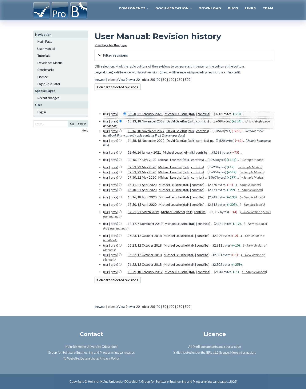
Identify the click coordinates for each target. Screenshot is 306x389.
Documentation (173, 12)
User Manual (46, 48)
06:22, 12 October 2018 (145, 255)
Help (85, 130)
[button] (184, 55)
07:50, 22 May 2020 (142, 177)
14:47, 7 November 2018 (145, 224)
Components (134, 12)
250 (179, 79)
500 (187, 79)
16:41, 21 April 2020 (142, 185)
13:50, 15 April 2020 (142, 204)
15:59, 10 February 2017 (145, 272)
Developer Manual (50, 63)
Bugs (233, 12)
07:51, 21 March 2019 (143, 212)
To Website (71, 358)
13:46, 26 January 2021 (144, 152)
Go (72, 123)
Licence (42, 77)
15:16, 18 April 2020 (142, 197)
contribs (203, 114)
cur (106, 121)
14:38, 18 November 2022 (146, 140)
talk (192, 114)
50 (164, 79)
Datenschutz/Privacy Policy (99, 358)
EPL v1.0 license (217, 352)
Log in (41, 112)
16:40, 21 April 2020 (142, 190)
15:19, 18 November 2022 (146, 121)
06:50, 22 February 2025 (145, 114)
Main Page (44, 41)
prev (114, 114)
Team (268, 12)
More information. (243, 352)
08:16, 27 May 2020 (142, 160)
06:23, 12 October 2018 (145, 236)
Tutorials (43, 55)
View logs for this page (111, 45)
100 (171, 79)
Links (250, 12)
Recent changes (48, 98)
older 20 (148, 79)
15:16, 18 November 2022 (146, 131)
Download (210, 12)
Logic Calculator (48, 84)
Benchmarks (45, 70)
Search (82, 123)
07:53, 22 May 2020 (142, 167)
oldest (112, 79)
